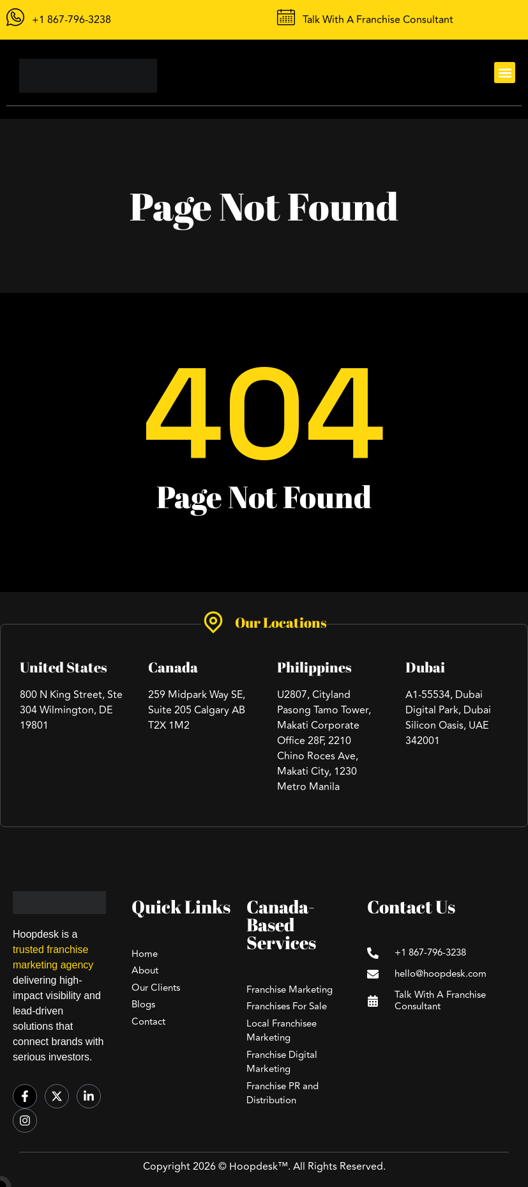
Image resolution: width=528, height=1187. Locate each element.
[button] (504, 72)
